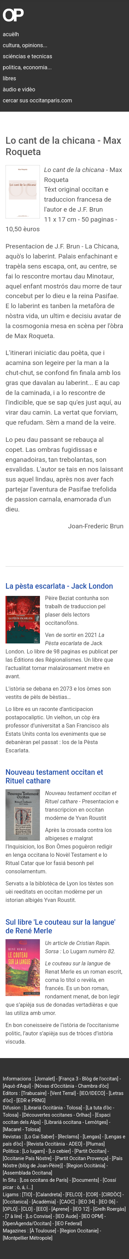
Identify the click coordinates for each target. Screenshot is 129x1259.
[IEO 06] (107, 1202)
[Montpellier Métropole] (28, 1238)
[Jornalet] (45, 1079)
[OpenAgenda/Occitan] (27, 1223)
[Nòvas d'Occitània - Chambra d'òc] (71, 1086)
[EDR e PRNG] (31, 1100)
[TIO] (27, 1194)
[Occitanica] (15, 1202)
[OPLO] (10, 1209)
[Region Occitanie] (79, 1230)
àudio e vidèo (19, 89)
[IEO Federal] (68, 1223)
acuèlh (11, 34)
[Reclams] (68, 1136)
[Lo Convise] (39, 1216)
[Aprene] (60, 1209)
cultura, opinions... (25, 45)
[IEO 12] (81, 1209)
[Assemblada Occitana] (27, 1173)
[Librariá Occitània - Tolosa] (53, 1107)
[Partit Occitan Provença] (81, 1158)
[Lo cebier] (60, 1151)
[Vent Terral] (63, 1093)
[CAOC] (67, 1202)
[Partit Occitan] (91, 1151)
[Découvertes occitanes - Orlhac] (56, 1115)
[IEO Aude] (67, 1216)
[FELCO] (73, 1194)
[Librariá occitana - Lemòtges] (76, 1122)
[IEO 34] (86, 1202)
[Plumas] (95, 1144)
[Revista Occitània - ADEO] (54, 1144)
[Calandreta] (49, 1194)
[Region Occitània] (85, 1165)
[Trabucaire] (33, 1093)
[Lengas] (92, 1136)
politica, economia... (27, 67)
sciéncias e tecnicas (27, 56)
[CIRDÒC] (111, 1194)
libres (9, 78)
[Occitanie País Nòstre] (27, 1158)
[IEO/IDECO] (92, 1093)
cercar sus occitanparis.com (37, 100)
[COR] (92, 1194)
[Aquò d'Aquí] (17, 1086)
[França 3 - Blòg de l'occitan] (88, 1079)
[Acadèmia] (44, 1202)
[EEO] (42, 1209)
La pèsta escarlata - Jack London (59, 586)
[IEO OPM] (92, 1216)
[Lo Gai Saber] (39, 1136)
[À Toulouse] (43, 1230)
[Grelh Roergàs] (109, 1209)
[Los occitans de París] (44, 1180)
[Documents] (85, 1180)
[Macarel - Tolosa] (22, 1129)
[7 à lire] (13, 1216)
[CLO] (26, 1209)
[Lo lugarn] (33, 1151)
